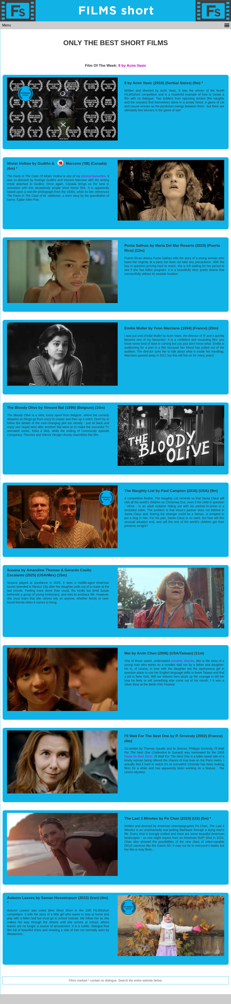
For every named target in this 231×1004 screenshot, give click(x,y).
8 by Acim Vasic (132, 65)
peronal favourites (93, 176)
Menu (6, 25)
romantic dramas (182, 661)
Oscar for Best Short (138, 756)
